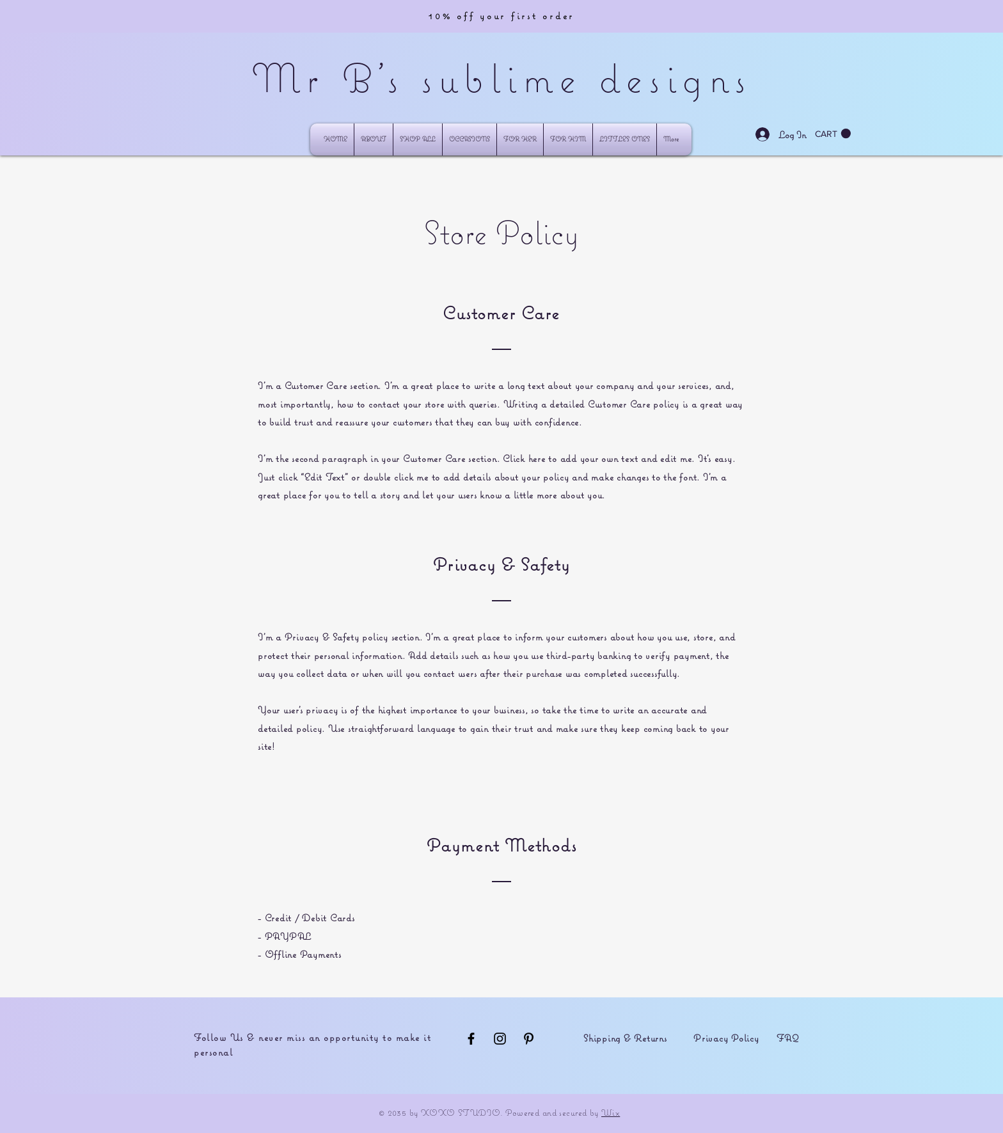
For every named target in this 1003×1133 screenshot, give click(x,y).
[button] (469, 139)
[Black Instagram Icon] (500, 1039)
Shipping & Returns (625, 1038)
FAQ (788, 1038)
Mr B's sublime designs (501, 77)
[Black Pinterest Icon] (529, 1039)
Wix (610, 1112)
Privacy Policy (726, 1038)
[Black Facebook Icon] (471, 1039)
